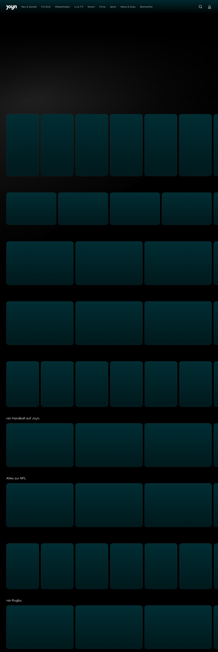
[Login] (209, 7)
